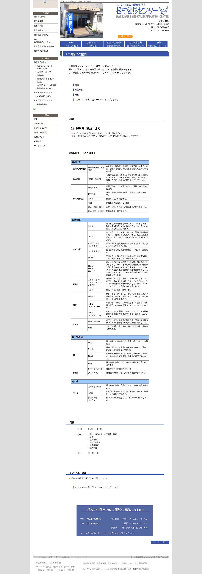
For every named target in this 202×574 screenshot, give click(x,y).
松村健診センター (74, 1)
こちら (110, 533)
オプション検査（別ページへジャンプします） (97, 99)
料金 (77, 85)
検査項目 (79, 90)
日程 (77, 95)
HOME (63, 1)
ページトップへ (160, 542)
